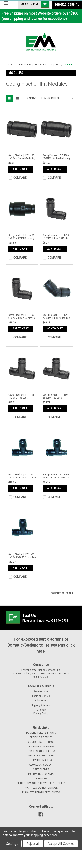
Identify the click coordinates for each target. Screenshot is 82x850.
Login (23, 3)
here (41, 651)
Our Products (24, 64)
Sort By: (31, 98)
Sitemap (41, 709)
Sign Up (34, 3)
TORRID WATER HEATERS (41, 751)
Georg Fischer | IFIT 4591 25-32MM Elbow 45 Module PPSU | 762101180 (56, 317)
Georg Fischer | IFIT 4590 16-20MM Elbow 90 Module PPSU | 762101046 (56, 237)
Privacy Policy (41, 713)
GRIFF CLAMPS (41, 769)
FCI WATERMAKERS (41, 760)
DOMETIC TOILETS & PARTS (41, 732)
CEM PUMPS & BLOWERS (41, 746)
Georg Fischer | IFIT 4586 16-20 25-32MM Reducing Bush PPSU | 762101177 (21, 237)
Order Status (41, 700)
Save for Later (41, 691)
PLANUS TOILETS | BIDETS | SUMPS (41, 792)
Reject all (33, 843)
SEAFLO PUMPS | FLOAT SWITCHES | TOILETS (41, 783)
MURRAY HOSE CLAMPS (41, 774)
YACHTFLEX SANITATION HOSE (41, 787)
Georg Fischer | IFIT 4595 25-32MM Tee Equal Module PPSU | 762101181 (56, 396)
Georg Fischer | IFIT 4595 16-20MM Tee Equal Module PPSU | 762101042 (21, 396)
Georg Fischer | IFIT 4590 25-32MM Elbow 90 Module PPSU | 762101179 (22, 317)
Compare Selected (62, 593)
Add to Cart (21, 169)
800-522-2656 (66, 4)
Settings (12, 843)
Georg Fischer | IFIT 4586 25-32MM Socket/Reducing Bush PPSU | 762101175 (56, 157)
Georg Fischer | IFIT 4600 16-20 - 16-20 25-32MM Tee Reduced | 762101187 (22, 556)
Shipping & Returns (41, 705)
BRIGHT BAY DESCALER (41, 755)
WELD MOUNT (41, 778)
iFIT (58, 64)
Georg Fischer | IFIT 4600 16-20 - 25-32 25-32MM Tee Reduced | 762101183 (22, 476)
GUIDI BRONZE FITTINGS (41, 742)
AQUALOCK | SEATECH (41, 764)
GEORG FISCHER (43, 64)
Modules (69, 64)
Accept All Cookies (61, 843)
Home (9, 64)
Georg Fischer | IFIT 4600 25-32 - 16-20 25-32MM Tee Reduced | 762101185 (56, 476)
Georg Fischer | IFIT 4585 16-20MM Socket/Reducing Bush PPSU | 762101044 (22, 157)
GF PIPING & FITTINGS (41, 737)
